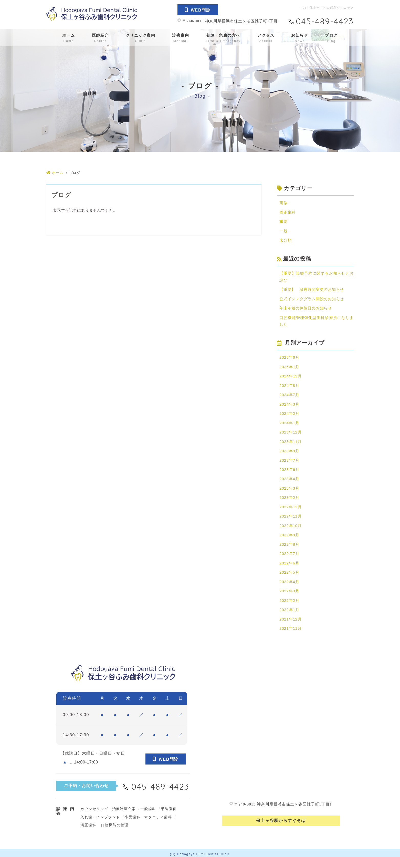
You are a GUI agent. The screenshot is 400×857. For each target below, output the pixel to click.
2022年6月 (289, 561)
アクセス (265, 38)
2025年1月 (289, 366)
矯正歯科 (287, 212)
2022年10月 (290, 524)
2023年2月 (289, 496)
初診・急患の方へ (223, 38)
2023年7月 (289, 459)
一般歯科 (148, 806)
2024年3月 (289, 403)
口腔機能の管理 (115, 823)
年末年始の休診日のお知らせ (305, 307)
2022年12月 (290, 505)
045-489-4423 (325, 21)
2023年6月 (289, 468)
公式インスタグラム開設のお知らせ (311, 298)
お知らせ (299, 38)
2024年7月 (289, 394)
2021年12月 (290, 617)
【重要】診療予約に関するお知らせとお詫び (316, 276)
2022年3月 (289, 589)
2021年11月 (290, 626)
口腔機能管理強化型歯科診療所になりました (316, 320)
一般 (283, 231)
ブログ (331, 38)
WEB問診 (197, 10)
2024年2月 (289, 412)
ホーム (68, 38)
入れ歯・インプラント (100, 815)
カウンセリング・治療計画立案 (108, 806)
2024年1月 (289, 422)
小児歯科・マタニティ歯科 (148, 815)
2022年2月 (289, 598)
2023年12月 (290, 431)
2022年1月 (289, 607)
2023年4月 (289, 477)
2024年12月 (290, 375)
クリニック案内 (140, 38)
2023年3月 (289, 486)
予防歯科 (169, 806)
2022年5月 (289, 570)
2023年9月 (289, 449)
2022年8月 (289, 542)
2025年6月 (289, 357)
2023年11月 (290, 440)
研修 (283, 203)
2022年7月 (289, 552)
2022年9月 (289, 533)
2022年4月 (289, 579)
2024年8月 (289, 385)
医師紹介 (100, 38)
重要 (283, 221)
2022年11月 (290, 514)
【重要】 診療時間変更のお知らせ (311, 289)
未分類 (285, 240)
